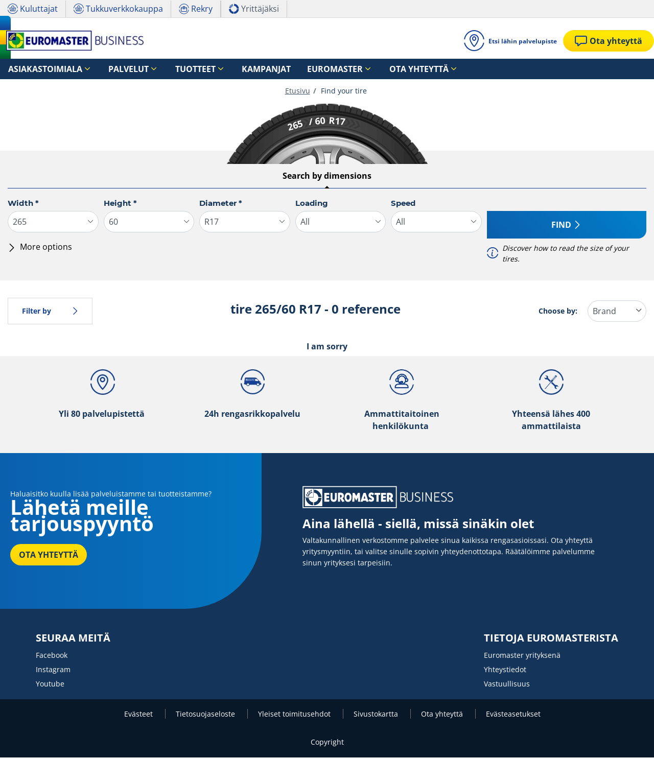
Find (566, 226)
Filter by (50, 312)
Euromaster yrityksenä (522, 656)
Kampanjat (220, 69)
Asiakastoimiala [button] (37, 69)
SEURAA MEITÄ (73, 639)
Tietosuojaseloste (206, 715)
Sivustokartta (377, 715)
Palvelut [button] (107, 69)
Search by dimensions (327, 177)
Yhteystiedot (505, 671)
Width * (23, 204)
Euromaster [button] (274, 69)
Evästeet (139, 715)
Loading (311, 204)
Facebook (51, 656)
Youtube (50, 685)
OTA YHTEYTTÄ (48, 556)
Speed (403, 204)
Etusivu (297, 92)
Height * (120, 204)
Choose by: (558, 312)
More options (40, 248)
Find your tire (343, 92)
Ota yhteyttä (443, 715)
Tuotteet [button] (162, 69)
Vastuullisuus (507, 685)
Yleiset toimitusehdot (295, 715)
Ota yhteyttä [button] (343, 69)
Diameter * (220, 204)
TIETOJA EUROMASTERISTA (551, 639)
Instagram (53, 671)
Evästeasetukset (513, 715)
